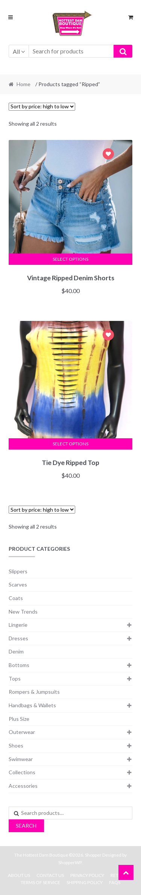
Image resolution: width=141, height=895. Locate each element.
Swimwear (21, 759)
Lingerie (18, 624)
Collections (22, 772)
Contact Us (50, 875)
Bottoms (19, 665)
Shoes (16, 745)
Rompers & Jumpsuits (34, 691)
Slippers (18, 571)
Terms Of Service (40, 882)
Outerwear (22, 732)
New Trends (23, 611)
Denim (16, 651)
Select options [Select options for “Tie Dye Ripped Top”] (70, 444)
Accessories (23, 786)
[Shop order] (42, 107)
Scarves (18, 584)
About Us (19, 875)
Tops (15, 678)
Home (23, 84)
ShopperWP (70, 862)
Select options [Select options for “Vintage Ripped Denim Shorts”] (70, 259)
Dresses (18, 638)
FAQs (114, 882)
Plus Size (19, 719)
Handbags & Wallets (32, 705)
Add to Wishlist (108, 154)
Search (26, 825)
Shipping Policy (85, 882)
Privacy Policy (87, 875)
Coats (16, 598)
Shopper (93, 855)
